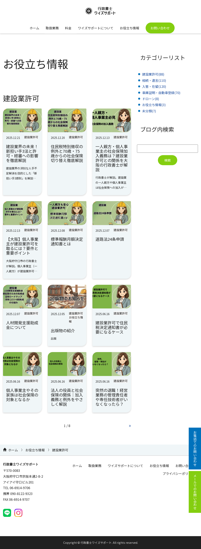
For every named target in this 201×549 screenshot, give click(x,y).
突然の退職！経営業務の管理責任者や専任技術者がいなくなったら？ (111, 397)
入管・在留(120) (154, 86)
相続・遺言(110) (154, 80)
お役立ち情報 (129, 28)
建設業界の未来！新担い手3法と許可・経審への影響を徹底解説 (22, 153)
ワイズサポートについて (95, 28)
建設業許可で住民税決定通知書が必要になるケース (111, 327)
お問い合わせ (160, 28)
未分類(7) (149, 111)
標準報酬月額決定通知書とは (67, 241)
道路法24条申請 (109, 239)
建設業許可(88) (153, 74)
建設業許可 (31, 137)
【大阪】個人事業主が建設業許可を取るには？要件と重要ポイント (22, 246)
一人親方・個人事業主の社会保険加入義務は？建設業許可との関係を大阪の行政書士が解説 (111, 157)
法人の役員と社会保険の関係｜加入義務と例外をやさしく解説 (67, 397)
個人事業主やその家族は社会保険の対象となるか (22, 394)
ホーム (34, 28)
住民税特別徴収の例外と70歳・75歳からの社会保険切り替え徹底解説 (67, 153)
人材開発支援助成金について (22, 325)
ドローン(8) (150, 98)
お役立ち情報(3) (154, 104)
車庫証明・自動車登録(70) (161, 92)
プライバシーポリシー (179, 473)
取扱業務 (52, 28)
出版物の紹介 (63, 330)
